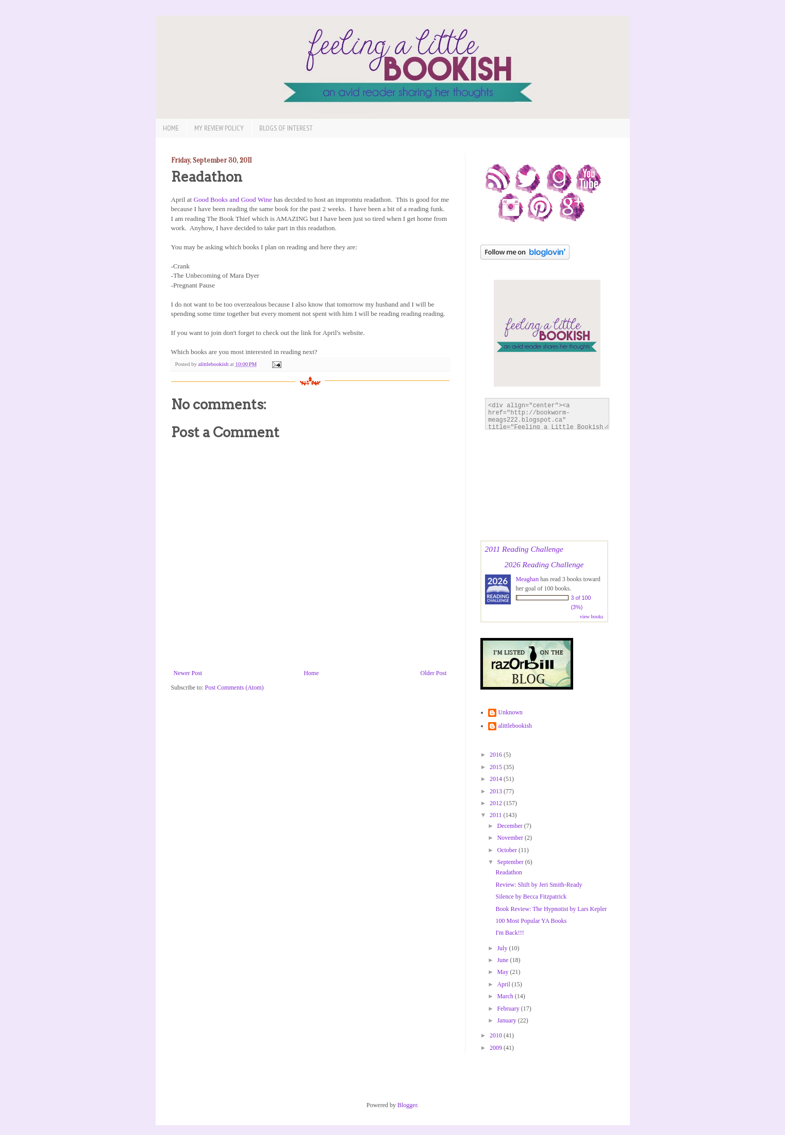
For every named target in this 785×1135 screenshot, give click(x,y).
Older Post (434, 673)
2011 (497, 815)
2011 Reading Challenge (524, 549)
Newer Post (188, 673)
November (511, 837)
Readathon (508, 872)
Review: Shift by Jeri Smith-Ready (538, 884)
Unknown (510, 712)
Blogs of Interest (286, 128)
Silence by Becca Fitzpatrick (530, 896)
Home (171, 128)
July (503, 948)
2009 (497, 1047)
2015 (497, 767)
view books (592, 616)
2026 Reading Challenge (544, 564)
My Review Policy (219, 128)
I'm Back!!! (509, 932)
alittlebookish (515, 725)
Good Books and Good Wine (232, 199)
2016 (497, 754)
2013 (497, 791)
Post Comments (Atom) (234, 687)
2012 (497, 803)
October (508, 850)
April (504, 984)
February (509, 1008)
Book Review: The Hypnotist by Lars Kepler (551, 909)
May (503, 972)
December (510, 825)
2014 (497, 778)
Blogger (407, 1105)
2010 (497, 1035)
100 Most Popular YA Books (530, 920)
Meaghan (527, 579)
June (503, 960)
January (507, 1020)
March (505, 996)
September (511, 862)
